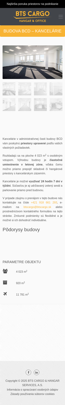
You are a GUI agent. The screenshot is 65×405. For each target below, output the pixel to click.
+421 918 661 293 (44, 202)
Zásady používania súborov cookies (32, 394)
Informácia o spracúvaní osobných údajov (32, 389)
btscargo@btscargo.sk (37, 207)
